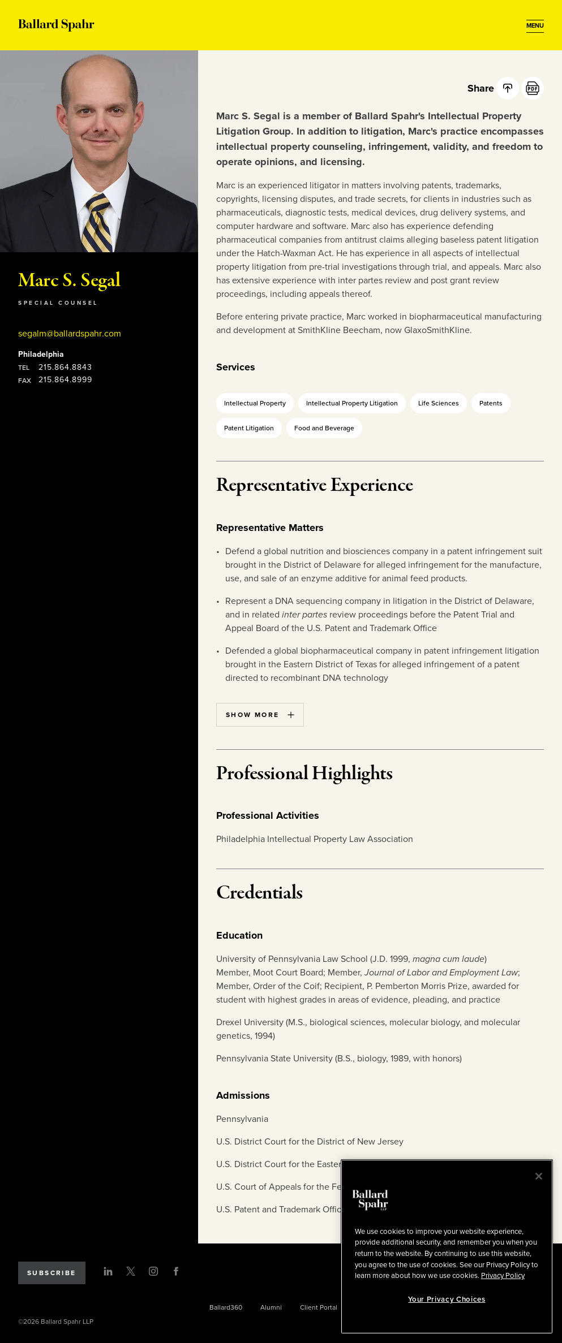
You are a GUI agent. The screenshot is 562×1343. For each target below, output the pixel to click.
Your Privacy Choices (446, 1299)
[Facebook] (176, 1271)
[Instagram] (153, 1271)
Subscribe (51, 1273)
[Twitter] (131, 1271)
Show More (260, 715)
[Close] (538, 1176)
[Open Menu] (535, 26)
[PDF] (532, 88)
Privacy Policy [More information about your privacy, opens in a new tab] (503, 1275)
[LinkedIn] (108, 1271)
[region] (447, 1246)
